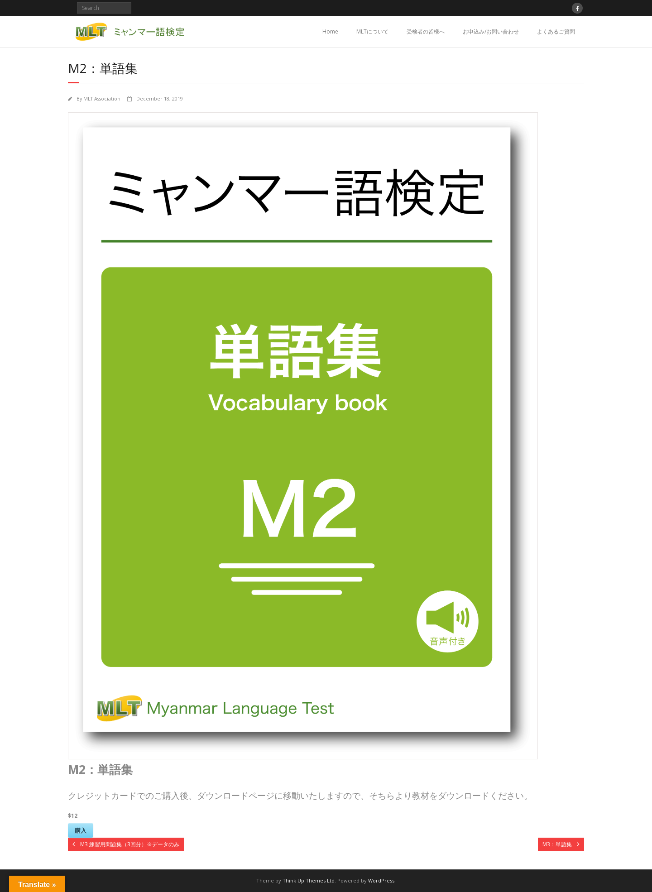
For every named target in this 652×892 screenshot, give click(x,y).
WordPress (381, 880)
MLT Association (101, 98)
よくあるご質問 (556, 31)
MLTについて (372, 31)
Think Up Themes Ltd (309, 880)
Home (330, 31)
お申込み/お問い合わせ (491, 31)
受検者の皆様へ (426, 31)
